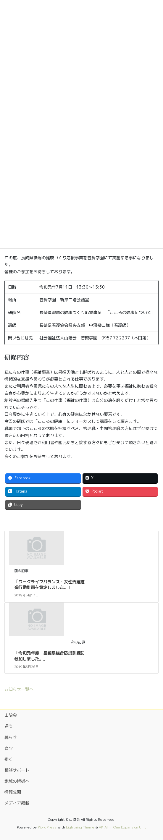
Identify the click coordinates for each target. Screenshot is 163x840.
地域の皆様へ (16, 781)
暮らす (10, 737)
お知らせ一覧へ (18, 689)
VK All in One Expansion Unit (122, 827)
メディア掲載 (16, 803)
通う (8, 726)
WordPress (47, 827)
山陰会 (10, 715)
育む (8, 748)
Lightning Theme (80, 827)
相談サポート (16, 770)
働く (8, 759)
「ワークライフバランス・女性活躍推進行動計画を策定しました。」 (49, 584)
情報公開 (12, 792)
